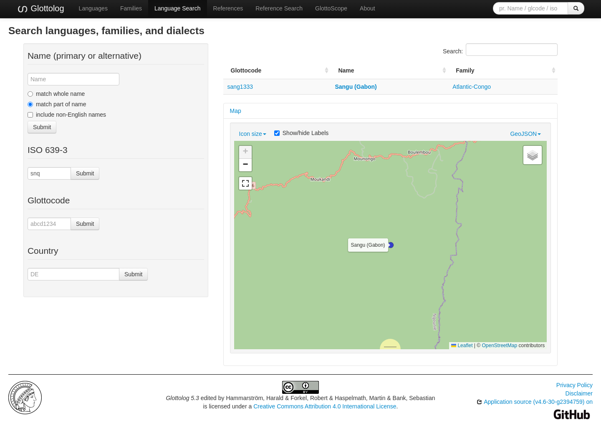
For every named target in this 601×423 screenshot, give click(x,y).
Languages (93, 8)
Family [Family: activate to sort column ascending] (465, 70)
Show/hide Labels (301, 133)
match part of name (57, 104)
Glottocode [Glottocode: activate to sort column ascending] (246, 70)
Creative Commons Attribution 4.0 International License (324, 406)
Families (131, 8)
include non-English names (67, 114)
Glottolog (40, 9)
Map (235, 111)
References (228, 8)
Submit (42, 127)
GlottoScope (331, 8)
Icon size (252, 133)
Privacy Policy (574, 385)
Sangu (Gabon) (355, 86)
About (367, 8)
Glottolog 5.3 (182, 398)
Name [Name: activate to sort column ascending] (346, 70)
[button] (390, 245)
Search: (500, 49)
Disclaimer (579, 393)
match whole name (56, 93)
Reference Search (279, 8)
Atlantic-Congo (471, 86)
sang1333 (240, 86)
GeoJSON (525, 133)
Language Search (177, 8)
